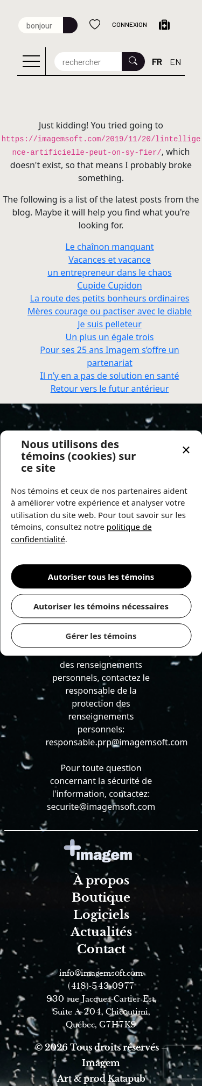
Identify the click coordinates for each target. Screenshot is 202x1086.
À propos (101, 880)
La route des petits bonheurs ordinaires (110, 298)
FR (157, 61)
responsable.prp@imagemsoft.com (116, 742)
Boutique (101, 897)
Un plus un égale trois (109, 337)
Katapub (126, 1078)
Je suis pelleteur (110, 324)
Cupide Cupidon (109, 285)
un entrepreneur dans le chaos (109, 272)
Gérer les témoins (101, 635)
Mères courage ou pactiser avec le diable (109, 311)
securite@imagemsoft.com (101, 806)
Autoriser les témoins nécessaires (101, 606)
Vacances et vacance (109, 259)
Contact (101, 949)
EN (175, 61)
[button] (185, 450)
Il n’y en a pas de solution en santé (109, 376)
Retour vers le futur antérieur (110, 388)
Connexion (129, 24)
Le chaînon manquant (109, 247)
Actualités (101, 932)
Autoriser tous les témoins (101, 576)
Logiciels (101, 915)
